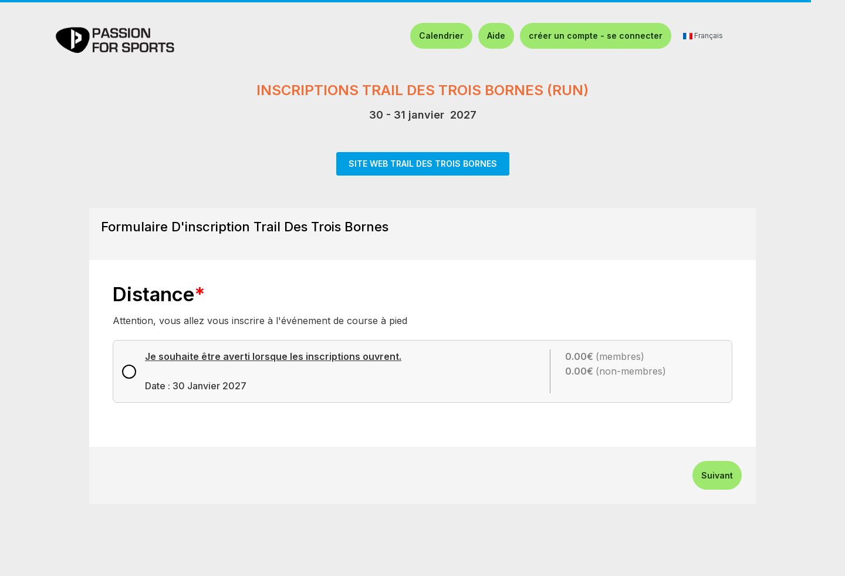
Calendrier (441, 36)
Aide (496, 36)
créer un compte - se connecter (596, 36)
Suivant (717, 475)
